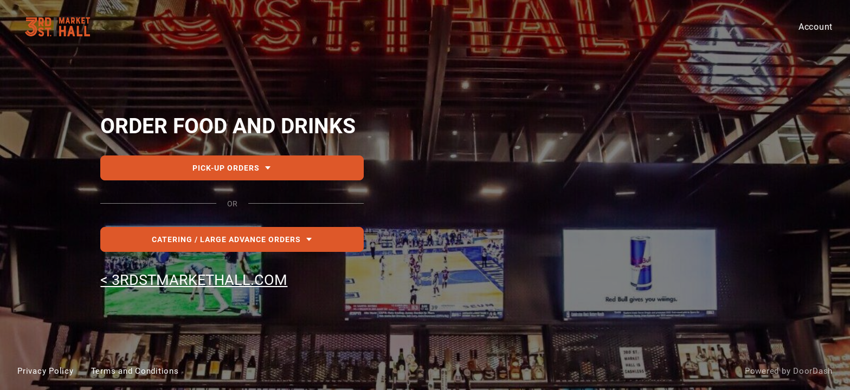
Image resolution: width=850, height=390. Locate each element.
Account (816, 27)
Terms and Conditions (135, 371)
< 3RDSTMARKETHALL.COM (193, 280)
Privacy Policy (45, 371)
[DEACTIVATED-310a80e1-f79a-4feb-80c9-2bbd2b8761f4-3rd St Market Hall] (425, 195)
